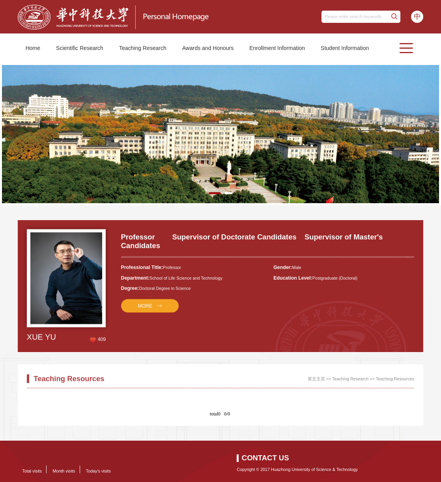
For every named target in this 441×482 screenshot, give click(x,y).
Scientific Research (79, 48)
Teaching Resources (395, 380)
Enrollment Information (277, 48)
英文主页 (316, 380)
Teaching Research (142, 48)
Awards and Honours (208, 48)
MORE (145, 309)
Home (33, 48)
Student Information (345, 48)
